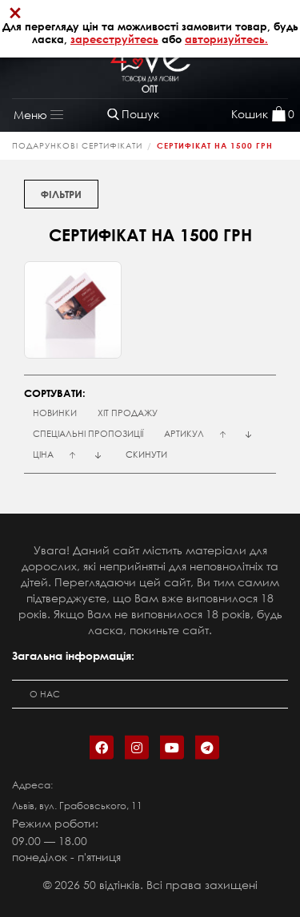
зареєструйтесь (114, 39)
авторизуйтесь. (226, 39)
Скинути (146, 454)
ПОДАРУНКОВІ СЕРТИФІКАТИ (77, 146)
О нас (45, 694)
